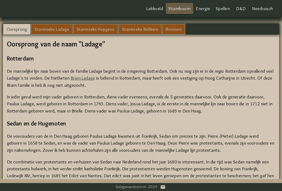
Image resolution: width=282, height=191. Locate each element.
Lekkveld (154, 8)
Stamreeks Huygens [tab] (96, 29)
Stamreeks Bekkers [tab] (140, 29)
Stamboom (179, 8)
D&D (241, 8)
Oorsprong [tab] (17, 29)
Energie (203, 8)
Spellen (223, 8)
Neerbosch (262, 8)
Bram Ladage (83, 78)
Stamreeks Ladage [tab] (51, 29)
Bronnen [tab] (173, 29)
